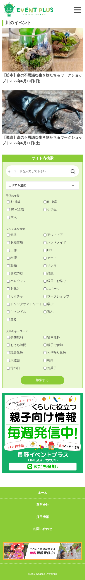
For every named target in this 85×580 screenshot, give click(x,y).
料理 (12, 258)
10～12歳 (15, 209)
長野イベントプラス (28, 9)
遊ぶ (48, 311)
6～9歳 (50, 201)
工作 (12, 250)
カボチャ (15, 296)
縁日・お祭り (55, 281)
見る (12, 319)
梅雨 (48, 360)
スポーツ (52, 288)
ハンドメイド (55, 242)
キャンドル (16, 311)
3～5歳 (13, 201)
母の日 (13, 368)
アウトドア (53, 234)
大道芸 (13, 360)
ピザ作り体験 (55, 352)
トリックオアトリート (24, 304)
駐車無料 (52, 337)
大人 (12, 217)
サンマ (50, 265)
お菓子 (50, 368)
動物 (12, 265)
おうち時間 (16, 345)
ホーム (42, 492)
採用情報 (42, 517)
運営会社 (42, 504)
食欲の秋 (15, 273)
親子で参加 (53, 345)
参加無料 (15, 337)
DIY (48, 250)
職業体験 (15, 352)
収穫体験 (15, 242)
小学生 (50, 209)
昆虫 (48, 273)
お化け (13, 288)
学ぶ (48, 304)
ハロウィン (16, 281)
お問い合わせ (42, 529)
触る (12, 234)
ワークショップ (56, 296)
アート (50, 258)
